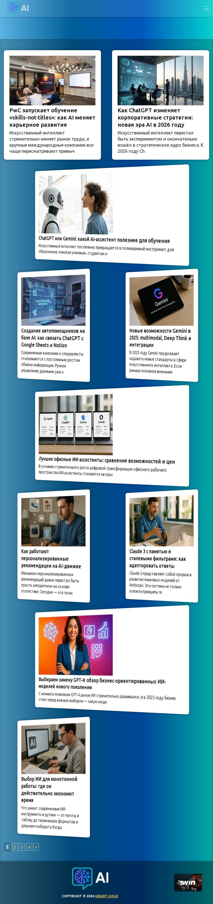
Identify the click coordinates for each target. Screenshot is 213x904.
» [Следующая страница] (36, 847)
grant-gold (106, 896)
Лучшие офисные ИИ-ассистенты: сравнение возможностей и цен (107, 460)
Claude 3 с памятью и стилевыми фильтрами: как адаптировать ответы (158, 558)
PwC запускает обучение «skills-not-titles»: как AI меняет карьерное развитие (52, 117)
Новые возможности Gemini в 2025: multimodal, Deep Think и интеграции (160, 338)
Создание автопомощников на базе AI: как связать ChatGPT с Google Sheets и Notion (53, 338)
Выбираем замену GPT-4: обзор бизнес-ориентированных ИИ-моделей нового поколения (103, 683)
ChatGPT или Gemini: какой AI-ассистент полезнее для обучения (105, 240)
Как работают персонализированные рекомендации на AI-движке (51, 559)
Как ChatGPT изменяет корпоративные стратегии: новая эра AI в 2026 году (155, 117)
